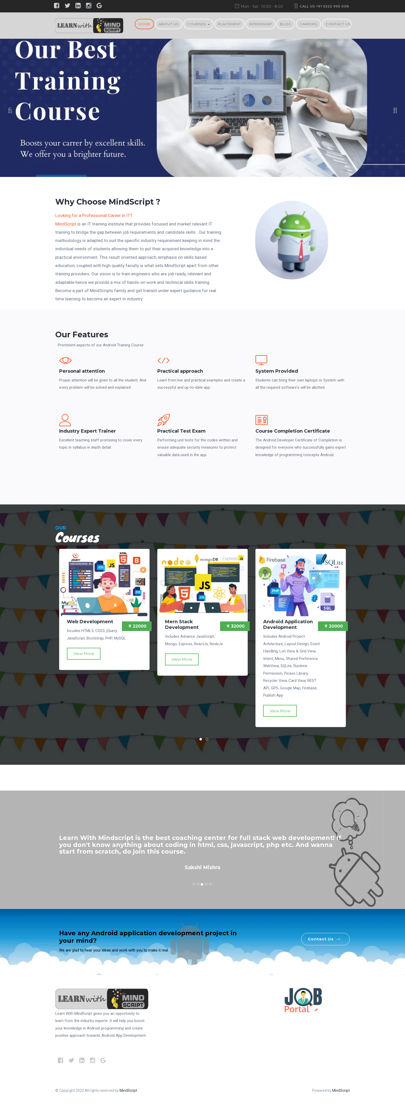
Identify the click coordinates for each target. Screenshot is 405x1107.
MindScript (65, 224)
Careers (308, 24)
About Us (169, 24)
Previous (13, 111)
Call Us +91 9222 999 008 (324, 6)
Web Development (90, 622)
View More (83, 653)
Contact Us (338, 24)
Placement (229, 24)
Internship (260, 24)
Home (144, 24)
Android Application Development (288, 624)
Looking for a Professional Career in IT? (93, 215)
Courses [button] (198, 24)
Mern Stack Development (182, 624)
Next (392, 111)
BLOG (285, 24)
